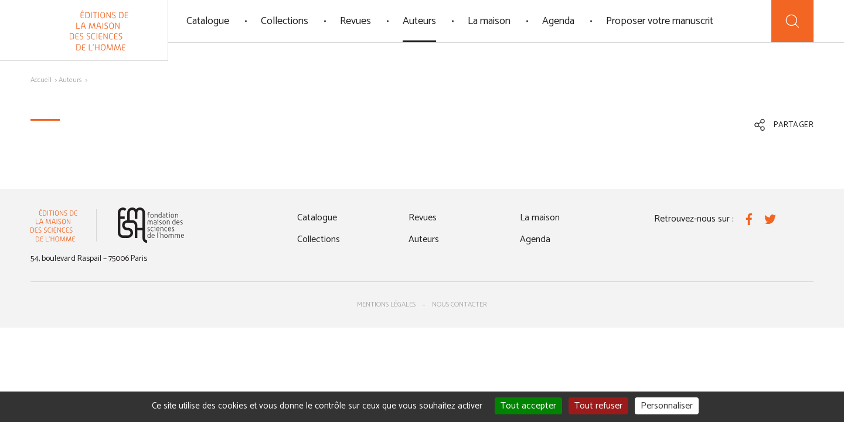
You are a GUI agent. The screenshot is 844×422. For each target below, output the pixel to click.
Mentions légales (386, 304)
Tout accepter (528, 406)
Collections (284, 21)
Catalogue (207, 21)
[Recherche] (792, 21)
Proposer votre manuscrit (659, 21)
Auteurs (419, 21)
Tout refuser (598, 406)
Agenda (558, 21)
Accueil (41, 80)
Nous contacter (459, 304)
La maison (489, 21)
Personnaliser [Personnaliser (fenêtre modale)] (667, 406)
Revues (355, 21)
